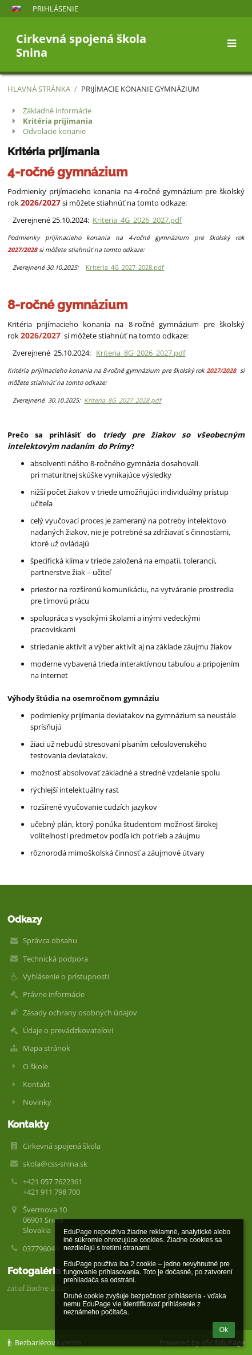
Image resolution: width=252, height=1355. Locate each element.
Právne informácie (54, 994)
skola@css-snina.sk (55, 1164)
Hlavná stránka (38, 89)
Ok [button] (223, 1330)
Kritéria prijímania (58, 121)
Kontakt (36, 1084)
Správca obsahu (50, 940)
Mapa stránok (46, 1048)
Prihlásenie (55, 8)
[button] (16, 8)
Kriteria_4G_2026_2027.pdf (137, 220)
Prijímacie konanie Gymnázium (140, 89)
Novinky (37, 1102)
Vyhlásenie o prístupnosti (66, 976)
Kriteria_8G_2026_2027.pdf (140, 353)
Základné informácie (57, 110)
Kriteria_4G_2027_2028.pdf (125, 267)
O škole (35, 1066)
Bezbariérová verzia (44, 1342)
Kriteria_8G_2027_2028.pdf (122, 400)
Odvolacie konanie (54, 131)
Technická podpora (55, 959)
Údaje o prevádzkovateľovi (68, 1030)
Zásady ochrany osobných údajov (80, 1012)
